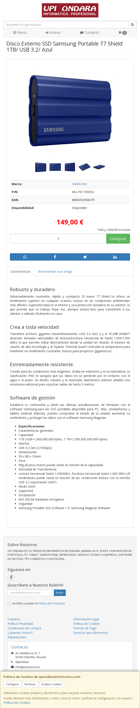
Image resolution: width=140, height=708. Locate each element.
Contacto (89, 32)
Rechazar (30, 684)
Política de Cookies (16, 702)
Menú (20, 32)
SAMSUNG (79, 184)
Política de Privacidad (51, 603)
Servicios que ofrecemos (90, 633)
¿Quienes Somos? (20, 633)
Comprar (118, 238)
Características (20, 271)
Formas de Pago (85, 628)
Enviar (59, 592)
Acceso (53, 32)
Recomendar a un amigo (55, 271)
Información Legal (86, 619)
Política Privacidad (20, 624)
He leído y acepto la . (38, 603)
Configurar (12, 684)
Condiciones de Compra (24, 628)
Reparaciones (17, 637)
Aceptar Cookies (51, 684)
